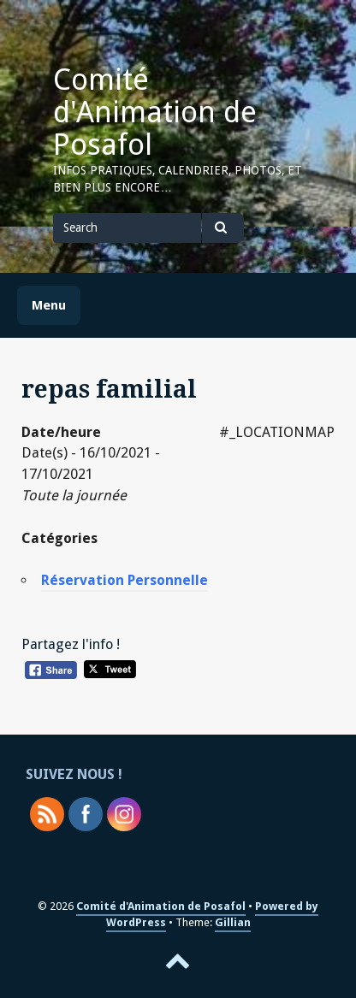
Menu (49, 305)
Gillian (233, 922)
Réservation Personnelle (124, 580)
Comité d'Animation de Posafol (155, 112)
